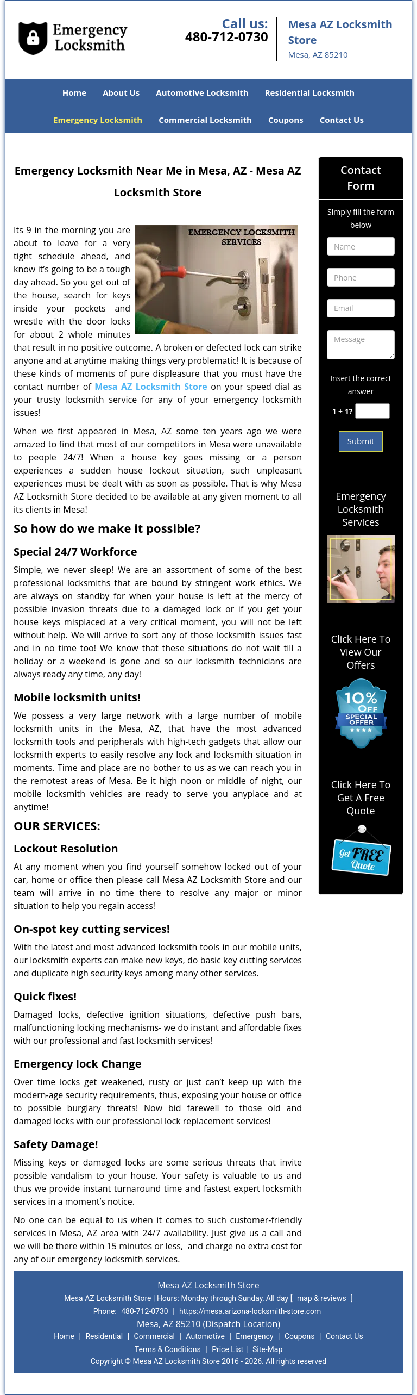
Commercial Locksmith (205, 119)
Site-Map (267, 1349)
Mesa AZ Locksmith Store (150, 387)
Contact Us (342, 119)
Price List (227, 1349)
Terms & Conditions (168, 1349)
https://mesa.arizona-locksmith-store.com (250, 1311)
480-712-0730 (226, 36)
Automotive (205, 1336)
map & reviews (322, 1298)
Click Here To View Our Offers (360, 651)
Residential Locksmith (310, 92)
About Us (121, 92)
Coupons (286, 119)
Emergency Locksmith (97, 119)
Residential (104, 1336)
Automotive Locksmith (202, 92)
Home (74, 92)
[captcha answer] (372, 411)
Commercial (154, 1336)
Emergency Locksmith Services (361, 508)
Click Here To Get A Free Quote (360, 797)
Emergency (254, 1336)
